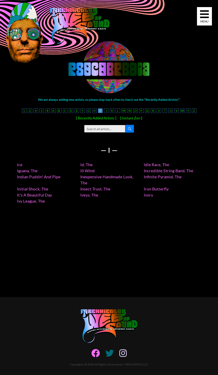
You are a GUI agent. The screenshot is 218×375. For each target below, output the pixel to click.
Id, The (86, 164)
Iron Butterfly (156, 188)
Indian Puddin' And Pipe (38, 176)
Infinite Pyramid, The (163, 176)
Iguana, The (27, 170)
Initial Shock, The (32, 188)
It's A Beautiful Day (34, 194)
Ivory (148, 194)
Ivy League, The (31, 201)
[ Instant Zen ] (131, 118)
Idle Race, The (156, 164)
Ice (19, 164)
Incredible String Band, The (168, 170)
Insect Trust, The (95, 188)
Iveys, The (89, 194)
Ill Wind (87, 170)
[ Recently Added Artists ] (96, 118)
